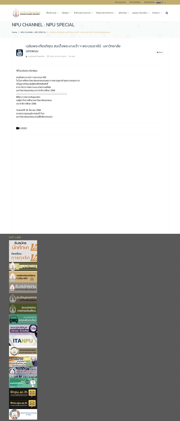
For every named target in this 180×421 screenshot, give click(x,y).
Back (160, 52)
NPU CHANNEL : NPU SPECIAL (33, 32)
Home (14, 32)
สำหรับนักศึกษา (135, 2)
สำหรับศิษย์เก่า (149, 2)
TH (163, 2)
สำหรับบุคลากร (120, 2)
